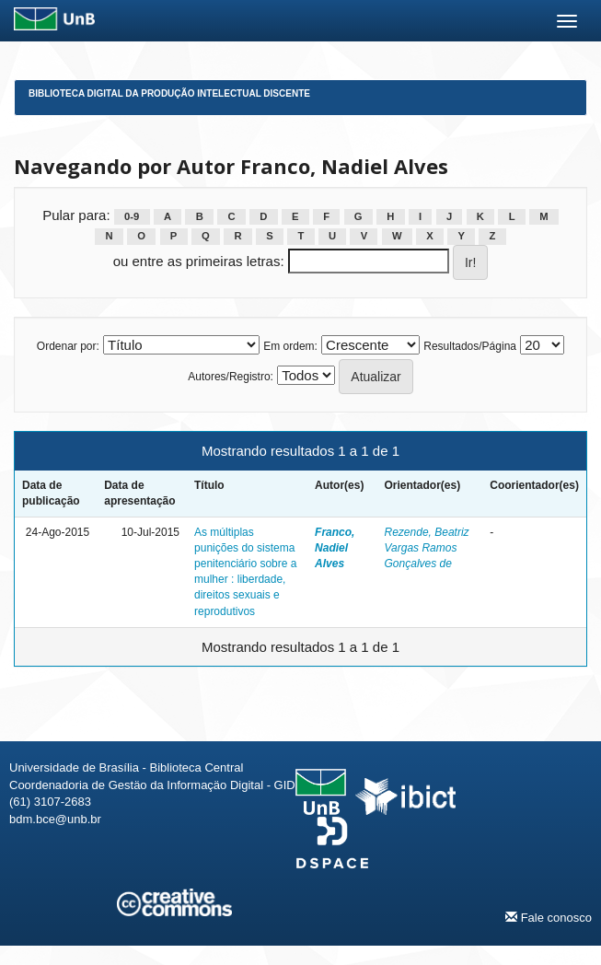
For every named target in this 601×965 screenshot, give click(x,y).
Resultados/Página (469, 346)
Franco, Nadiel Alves (334, 548)
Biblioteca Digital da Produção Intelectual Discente (169, 93)
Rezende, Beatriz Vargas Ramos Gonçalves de (427, 548)
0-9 (131, 216)
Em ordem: (290, 346)
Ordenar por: (68, 346)
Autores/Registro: (230, 376)
